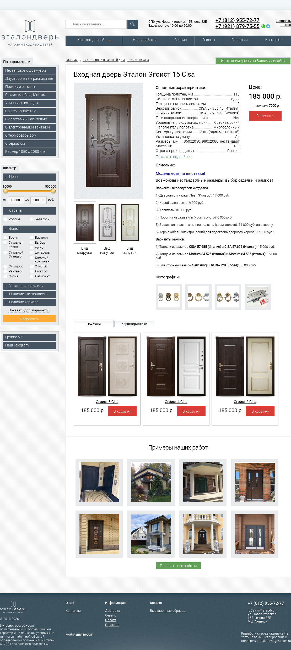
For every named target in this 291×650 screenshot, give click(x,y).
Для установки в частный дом (102, 60)
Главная (72, 60)
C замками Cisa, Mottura (25, 95)
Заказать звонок (283, 23)
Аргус (37, 247)
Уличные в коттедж (21, 103)
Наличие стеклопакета (26, 294)
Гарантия (239, 40)
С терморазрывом (20, 135)
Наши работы (145, 40)
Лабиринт (40, 276)
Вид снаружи (84, 228)
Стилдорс (13, 266)
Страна (13, 210)
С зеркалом (15, 143)
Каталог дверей (90, 40)
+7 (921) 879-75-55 (237, 26)
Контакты (273, 40)
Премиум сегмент (20, 87)
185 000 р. (93, 410)
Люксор (38, 271)
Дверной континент (40, 259)
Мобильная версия (80, 634)
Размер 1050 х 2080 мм (25, 151)
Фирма (12, 229)
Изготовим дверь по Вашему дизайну (253, 61)
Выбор (37, 242)
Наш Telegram (17, 345)
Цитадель (40, 252)
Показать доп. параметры (29, 310)
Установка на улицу (23, 286)
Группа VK (14, 337)
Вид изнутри (107, 228)
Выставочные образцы (168, 611)
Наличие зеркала (21, 302)
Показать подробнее (173, 157)
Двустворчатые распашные (29, 78)
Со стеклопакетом (20, 111)
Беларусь (40, 219)
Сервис (180, 40)
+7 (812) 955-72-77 (237, 20)
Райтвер (12, 271)
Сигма (11, 276)
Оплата (208, 40)
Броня (11, 237)
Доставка (112, 611)
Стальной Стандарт (13, 254)
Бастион (39, 237)
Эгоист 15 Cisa (138, 60)
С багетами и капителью (26, 119)
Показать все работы (178, 566)
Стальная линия (13, 244)
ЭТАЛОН (39, 266)
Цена (11, 177)
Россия (12, 219)
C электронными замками (27, 127)
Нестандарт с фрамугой (25, 70)
